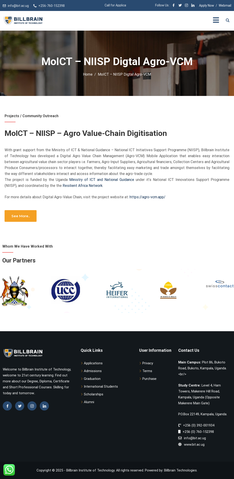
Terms (147, 371)
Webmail (225, 5)
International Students (101, 386)
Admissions (93, 371)
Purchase (149, 379)
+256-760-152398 (51, 6)
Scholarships (93, 394)
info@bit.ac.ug (18, 6)
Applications (93, 363)
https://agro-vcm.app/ (147, 197)
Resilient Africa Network (83, 185)
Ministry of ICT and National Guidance (101, 179)
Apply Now (206, 5)
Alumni (89, 402)
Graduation (92, 379)
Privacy (147, 363)
